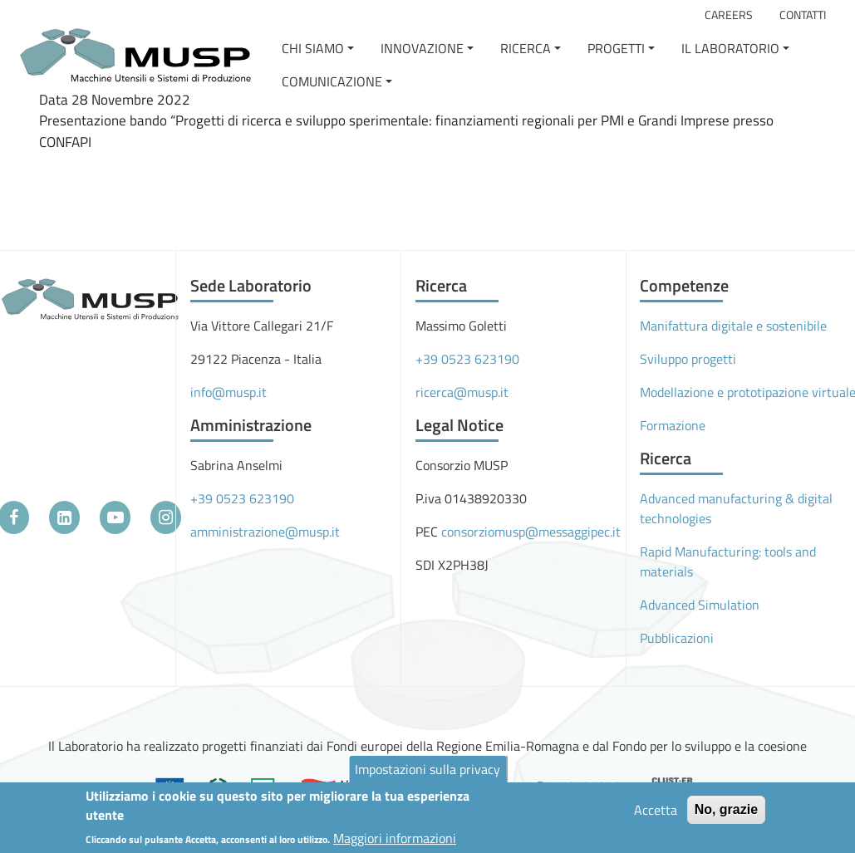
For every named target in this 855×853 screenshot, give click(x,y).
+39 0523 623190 (242, 498)
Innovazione (422, 48)
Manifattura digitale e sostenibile (733, 326)
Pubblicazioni (677, 638)
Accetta (655, 813)
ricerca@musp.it (462, 392)
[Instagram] (165, 517)
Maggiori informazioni (394, 841)
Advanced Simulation (699, 605)
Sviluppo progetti (688, 359)
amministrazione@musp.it (265, 532)
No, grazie (726, 813)
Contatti (802, 15)
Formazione (672, 425)
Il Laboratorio (730, 48)
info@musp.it (228, 392)
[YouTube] (115, 517)
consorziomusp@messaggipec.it (531, 532)
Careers (729, 15)
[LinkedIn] (64, 517)
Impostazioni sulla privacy (427, 772)
